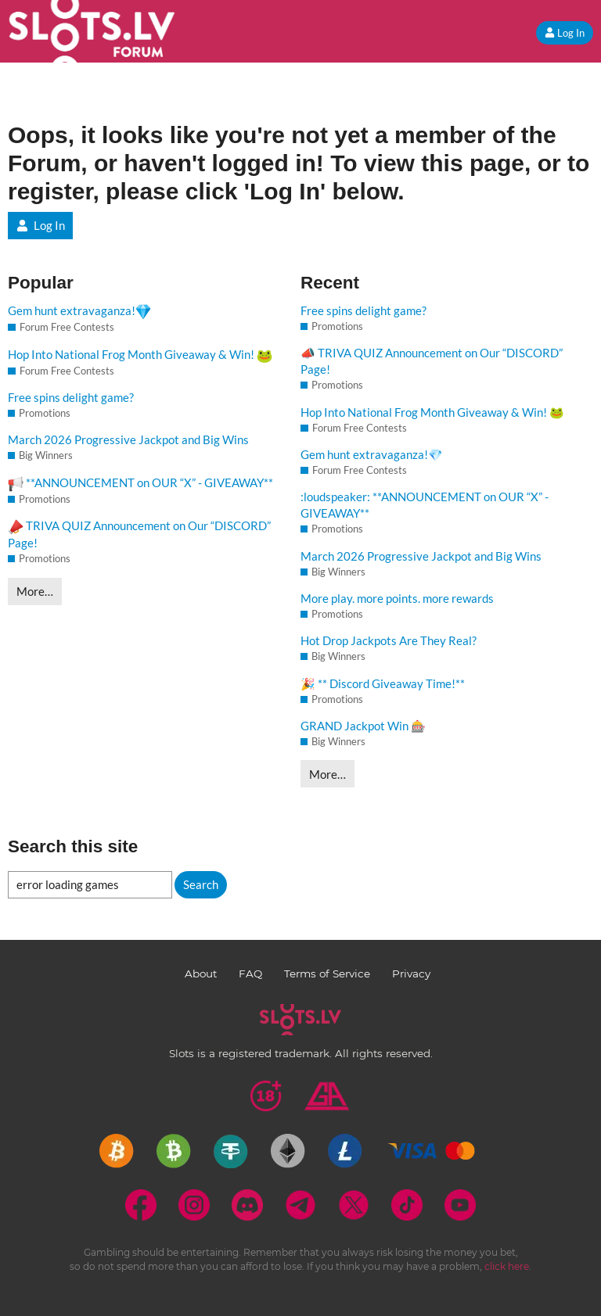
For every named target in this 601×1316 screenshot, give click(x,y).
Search (200, 884)
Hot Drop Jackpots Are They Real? (388, 640)
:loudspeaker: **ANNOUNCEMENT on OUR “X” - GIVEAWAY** (424, 504)
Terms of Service (327, 973)
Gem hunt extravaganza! (79, 311)
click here (506, 1266)
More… (34, 591)
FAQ (250, 973)
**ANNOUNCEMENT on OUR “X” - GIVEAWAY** (140, 483)
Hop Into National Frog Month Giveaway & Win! (140, 355)
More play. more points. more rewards (397, 598)
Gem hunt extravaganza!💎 (371, 454)
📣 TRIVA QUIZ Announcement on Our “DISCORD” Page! (431, 361)
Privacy (411, 973)
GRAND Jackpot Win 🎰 (363, 726)
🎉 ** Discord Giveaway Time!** (382, 683)
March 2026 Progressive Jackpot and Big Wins (128, 439)
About (201, 973)
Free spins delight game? (71, 397)
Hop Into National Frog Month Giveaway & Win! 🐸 (432, 412)
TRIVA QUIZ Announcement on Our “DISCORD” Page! (139, 534)
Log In (565, 33)
